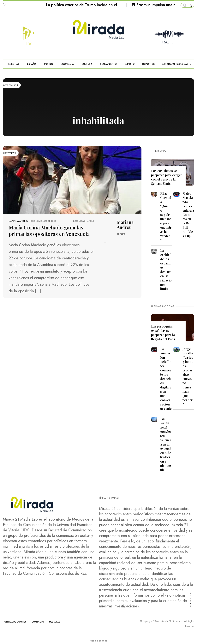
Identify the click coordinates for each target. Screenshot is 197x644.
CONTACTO (38, 621)
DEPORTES (148, 64)
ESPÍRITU (129, 64)
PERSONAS (13, 64)
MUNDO (48, 64)
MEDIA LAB (54, 621)
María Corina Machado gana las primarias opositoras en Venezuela (47, 230)
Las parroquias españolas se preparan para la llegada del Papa (163, 332)
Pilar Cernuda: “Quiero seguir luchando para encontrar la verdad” (166, 216)
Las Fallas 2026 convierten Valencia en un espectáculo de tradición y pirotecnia (165, 444)
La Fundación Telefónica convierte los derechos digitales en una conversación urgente (166, 379)
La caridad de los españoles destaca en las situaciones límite (166, 269)
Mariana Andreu (18, 220)
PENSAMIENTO (108, 64)
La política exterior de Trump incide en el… (84, 5)
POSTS (122, 233)
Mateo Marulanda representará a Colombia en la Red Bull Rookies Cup (188, 214)
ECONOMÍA (67, 64)
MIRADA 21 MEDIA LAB (175, 64)
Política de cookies (15, 621)
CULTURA (86, 64)
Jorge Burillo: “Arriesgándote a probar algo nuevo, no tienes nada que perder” (188, 376)
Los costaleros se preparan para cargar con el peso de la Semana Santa (166, 177)
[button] (6, 4)
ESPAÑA (31, 64)
